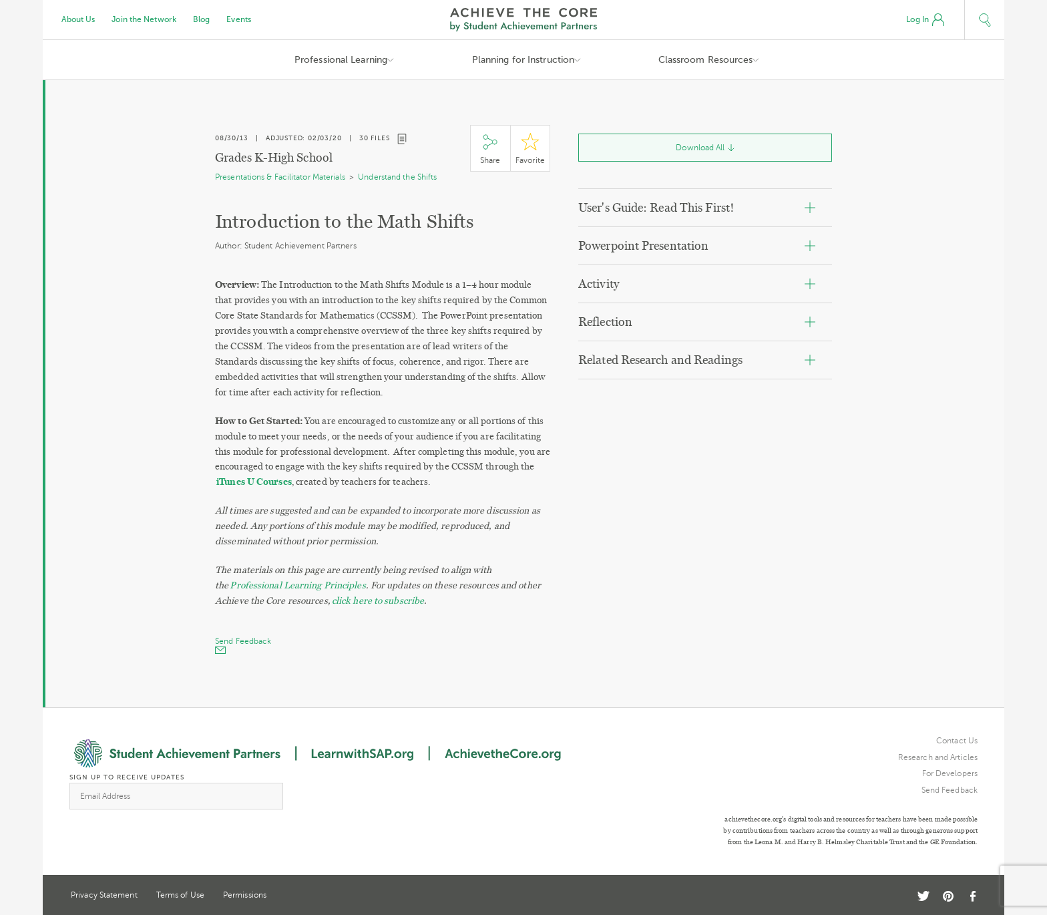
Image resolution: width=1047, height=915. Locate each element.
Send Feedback (949, 790)
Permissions (244, 895)
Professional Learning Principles (297, 585)
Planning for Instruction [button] (523, 60)
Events (238, 19)
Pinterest (948, 896)
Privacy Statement (104, 895)
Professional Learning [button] (340, 60)
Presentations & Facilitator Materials (280, 177)
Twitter (923, 896)
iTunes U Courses (254, 482)
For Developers (950, 773)
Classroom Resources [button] (705, 60)
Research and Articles (938, 757)
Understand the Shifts (397, 177)
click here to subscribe (378, 600)
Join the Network (144, 19)
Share (490, 149)
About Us (78, 19)
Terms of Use (180, 895)
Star (530, 149)
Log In (925, 20)
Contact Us (957, 740)
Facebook (972, 896)
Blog (201, 19)
